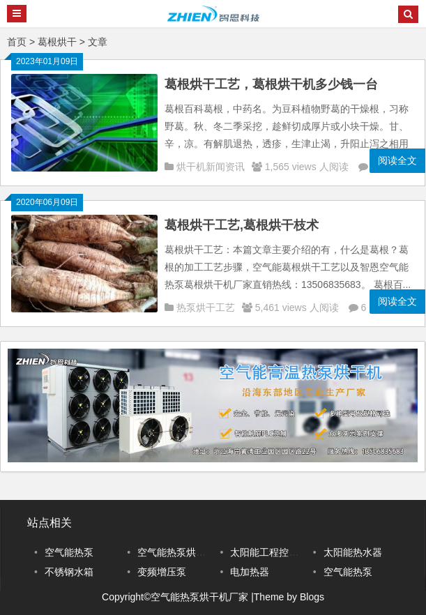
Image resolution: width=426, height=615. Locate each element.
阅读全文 (397, 160)
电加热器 (249, 571)
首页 (16, 41)
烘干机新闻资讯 (210, 166)
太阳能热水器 (353, 552)
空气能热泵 (69, 552)
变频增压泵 (161, 571)
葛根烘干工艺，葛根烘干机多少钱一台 (271, 84)
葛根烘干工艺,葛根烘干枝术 (242, 225)
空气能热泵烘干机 (176, 552)
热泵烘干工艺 (205, 307)
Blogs (312, 596)
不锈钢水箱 (69, 571)
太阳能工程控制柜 (269, 552)
